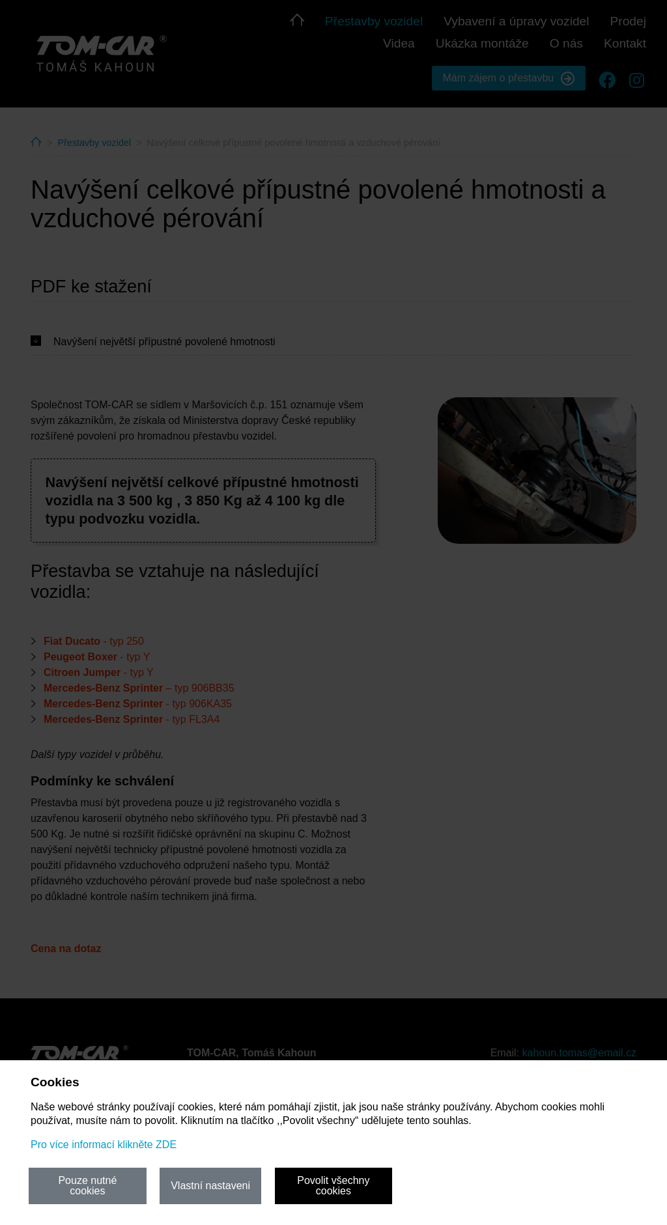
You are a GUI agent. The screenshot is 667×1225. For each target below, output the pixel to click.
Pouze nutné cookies (87, 1185)
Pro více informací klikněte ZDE (104, 1144)
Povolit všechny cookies (333, 1185)
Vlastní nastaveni (210, 1185)
